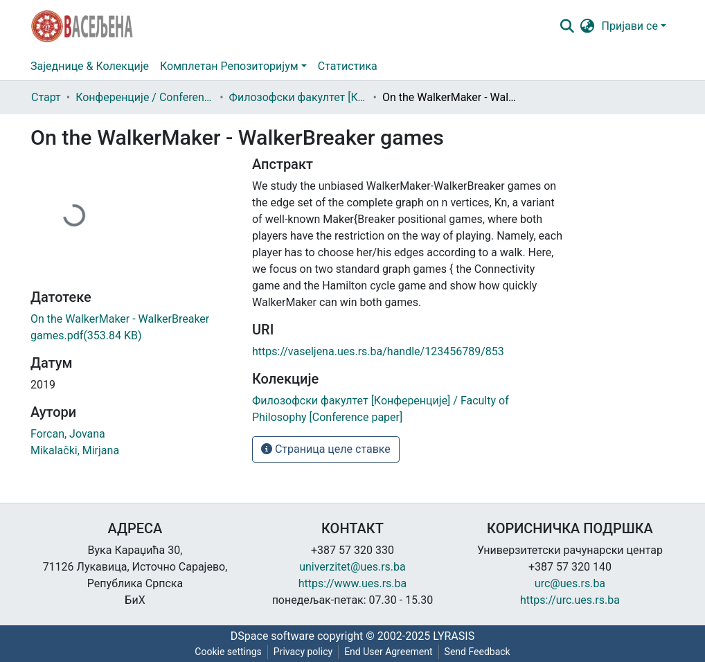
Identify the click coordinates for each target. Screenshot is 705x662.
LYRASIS (453, 636)
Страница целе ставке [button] (326, 449)
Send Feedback (477, 651)
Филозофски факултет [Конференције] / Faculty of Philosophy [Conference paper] (298, 97)
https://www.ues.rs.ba (352, 583)
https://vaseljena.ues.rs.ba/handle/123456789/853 (378, 351)
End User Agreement (388, 651)
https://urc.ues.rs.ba (570, 600)
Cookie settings (228, 651)
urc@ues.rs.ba (570, 583)
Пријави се (630, 26)
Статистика (347, 66)
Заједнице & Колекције (89, 66)
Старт (46, 97)
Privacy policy (303, 651)
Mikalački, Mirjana (74, 450)
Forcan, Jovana (67, 433)
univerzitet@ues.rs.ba (352, 566)
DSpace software (272, 636)
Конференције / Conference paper (144, 97)
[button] (587, 26)
